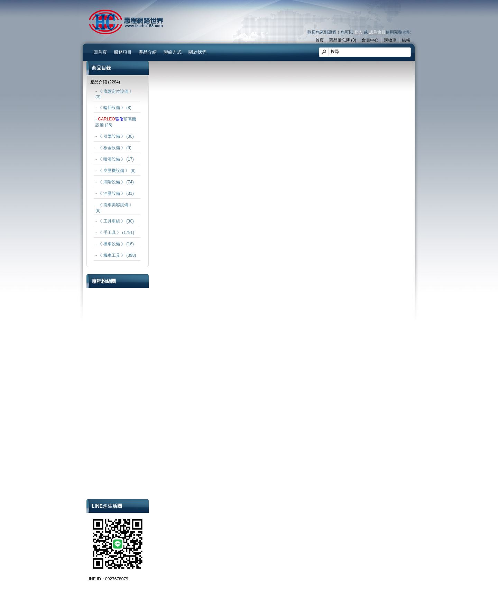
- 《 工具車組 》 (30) (114, 221)
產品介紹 (148, 52)
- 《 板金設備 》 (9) (113, 147)
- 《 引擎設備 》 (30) (114, 136)
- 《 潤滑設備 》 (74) (114, 182)
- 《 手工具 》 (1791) (114, 232)
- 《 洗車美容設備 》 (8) (114, 207)
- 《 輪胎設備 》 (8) (113, 107)
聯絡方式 (173, 52)
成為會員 (377, 32)
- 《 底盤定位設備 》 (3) (114, 94)
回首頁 (100, 52)
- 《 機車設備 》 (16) (114, 244)
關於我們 (197, 52)
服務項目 (123, 52)
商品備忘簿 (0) (342, 40)
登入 (358, 32)
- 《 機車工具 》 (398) (115, 255)
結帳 (406, 40)
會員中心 (370, 40)
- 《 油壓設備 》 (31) (114, 193)
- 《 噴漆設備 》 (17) (114, 159)
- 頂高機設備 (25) (115, 122)
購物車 (390, 40)
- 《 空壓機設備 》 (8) (115, 170)
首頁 (319, 40)
